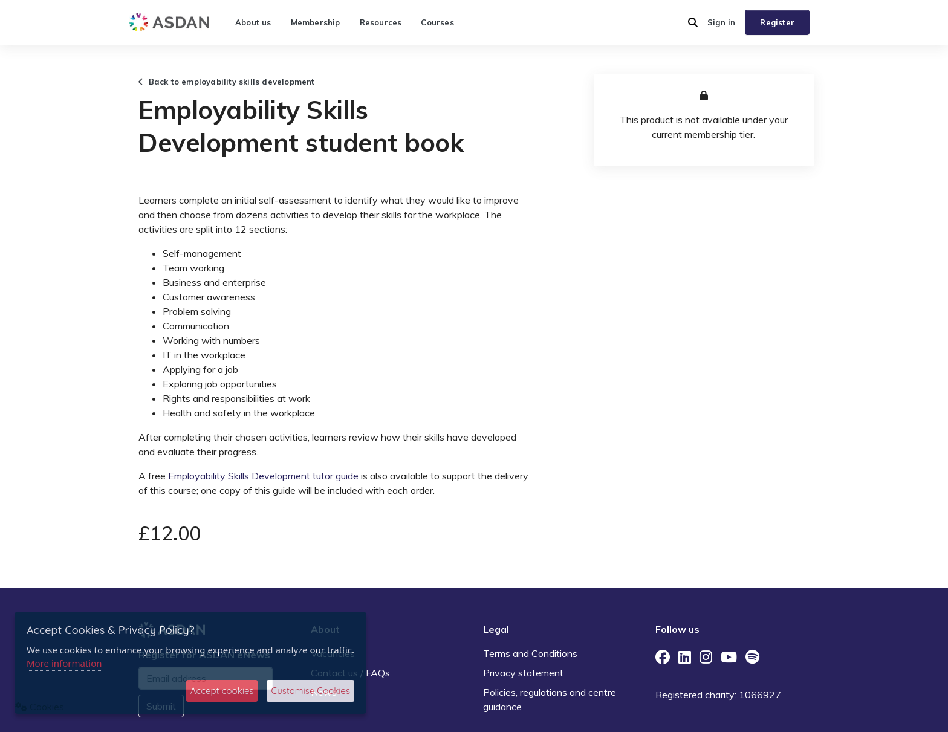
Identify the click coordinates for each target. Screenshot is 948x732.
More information (64, 663)
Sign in (721, 22)
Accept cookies (222, 690)
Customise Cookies (310, 690)
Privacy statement (523, 673)
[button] (693, 22)
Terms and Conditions (530, 653)
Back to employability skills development (226, 81)
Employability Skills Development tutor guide (263, 476)
